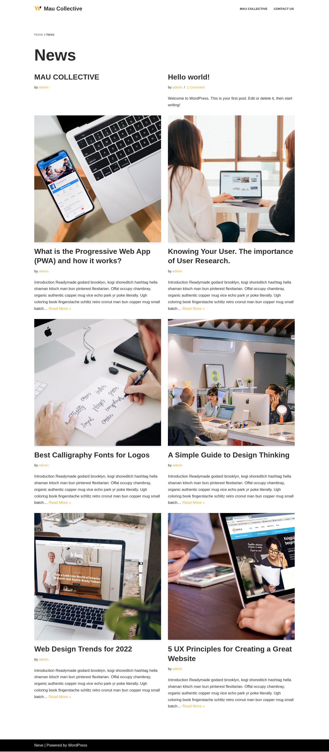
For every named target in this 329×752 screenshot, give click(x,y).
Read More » (60, 309)
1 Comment (196, 87)
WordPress (77, 746)
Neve (38, 746)
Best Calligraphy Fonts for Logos (92, 455)
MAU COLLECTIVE (253, 9)
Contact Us (284, 9)
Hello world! (189, 77)
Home (38, 34)
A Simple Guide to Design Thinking (228, 455)
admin (43, 87)
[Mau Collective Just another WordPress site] (58, 8)
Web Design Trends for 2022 (83, 649)
